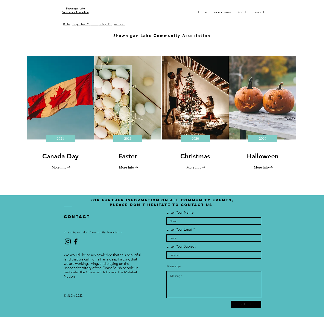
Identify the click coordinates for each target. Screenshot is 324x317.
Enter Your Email (179, 229)
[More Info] (59, 167)
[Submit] (246, 304)
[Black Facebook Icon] (76, 241)
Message (173, 266)
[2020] (195, 138)
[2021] (60, 138)
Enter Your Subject (181, 246)
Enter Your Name (179, 212)
